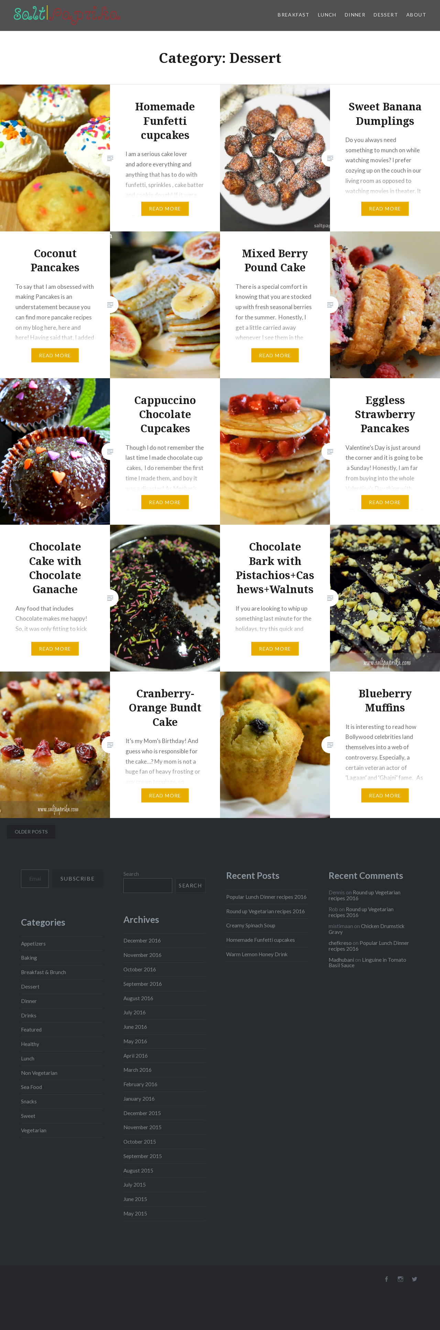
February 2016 (140, 1084)
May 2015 (135, 1213)
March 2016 (137, 1070)
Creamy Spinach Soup (250, 925)
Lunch (327, 15)
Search (131, 874)
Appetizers (33, 943)
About (416, 15)
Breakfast (294, 15)
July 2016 (134, 1012)
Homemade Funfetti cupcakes (260, 940)
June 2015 (135, 1199)
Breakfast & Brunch (43, 972)
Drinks (28, 1015)
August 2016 (138, 998)
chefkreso (340, 943)
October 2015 (139, 1141)
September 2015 (142, 1156)
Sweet (28, 1116)
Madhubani (341, 960)
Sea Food (31, 1087)
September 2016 (142, 984)
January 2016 (139, 1098)
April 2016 (135, 1056)
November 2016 (142, 955)
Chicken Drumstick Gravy (367, 929)
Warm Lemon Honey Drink (257, 954)
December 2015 (142, 1113)
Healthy (30, 1044)
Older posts (31, 832)
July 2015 (134, 1184)
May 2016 (135, 1041)
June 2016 (135, 1027)
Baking (29, 958)
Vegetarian (33, 1130)
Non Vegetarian (39, 1073)
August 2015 (138, 1170)
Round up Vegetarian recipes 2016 (265, 911)
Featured (31, 1029)
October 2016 (139, 969)
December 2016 (142, 940)
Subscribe (77, 878)
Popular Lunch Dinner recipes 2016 (266, 897)
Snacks (29, 1101)
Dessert (386, 15)
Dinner (355, 15)
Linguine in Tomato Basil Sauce (367, 963)
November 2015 (142, 1127)
